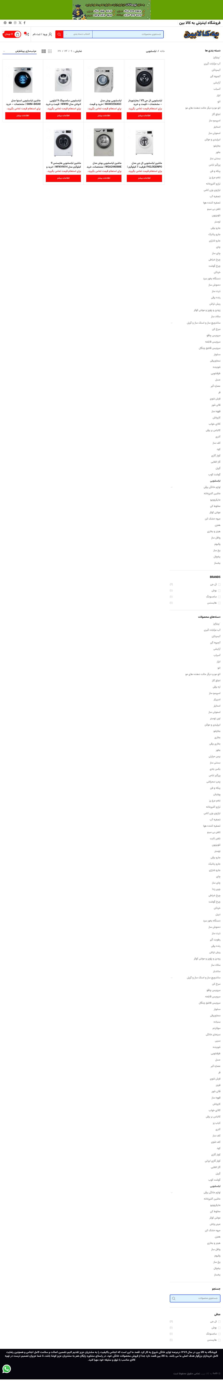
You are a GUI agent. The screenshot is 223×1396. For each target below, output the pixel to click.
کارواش (216, 418)
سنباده (217, 1022)
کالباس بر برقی (213, 431)
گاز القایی (215, 462)
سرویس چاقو (213, 336)
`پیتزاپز (216, 58)
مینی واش (215, 1224)
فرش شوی (215, 399)
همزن (217, 525)
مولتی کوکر (215, 513)
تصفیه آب (215, 197)
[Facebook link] (24, 23)
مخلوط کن (215, 506)
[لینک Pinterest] (5, 23)
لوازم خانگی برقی (212, 487)
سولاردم (216, 1028)
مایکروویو (215, 500)
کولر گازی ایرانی (212, 1161)
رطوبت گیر (215, 940)
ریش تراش (214, 304)
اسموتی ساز (214, 133)
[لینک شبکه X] (20, 23)
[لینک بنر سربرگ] (111, 10)
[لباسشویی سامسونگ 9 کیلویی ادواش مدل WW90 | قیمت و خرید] (63, 79)
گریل (218, 468)
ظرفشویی (215, 374)
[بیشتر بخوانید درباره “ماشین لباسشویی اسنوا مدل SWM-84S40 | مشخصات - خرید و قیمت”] (23, 115)
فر (219, 393)
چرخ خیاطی (214, 260)
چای (218, 247)
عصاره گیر (215, 386)
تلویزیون (216, 216)
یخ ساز (216, 551)
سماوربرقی (215, 361)
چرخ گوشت (214, 266)
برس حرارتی (214, 757)
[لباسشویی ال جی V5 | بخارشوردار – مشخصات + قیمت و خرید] (144, 79)
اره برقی (216, 687)
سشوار (217, 355)
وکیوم (217, 544)
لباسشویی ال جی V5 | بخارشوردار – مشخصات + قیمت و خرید (145, 102)
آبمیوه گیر (215, 77)
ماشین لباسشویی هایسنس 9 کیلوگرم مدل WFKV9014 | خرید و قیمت (64, 166)
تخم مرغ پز (214, 178)
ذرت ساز (216, 291)
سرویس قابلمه (212, 342)
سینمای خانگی (213, 1035)
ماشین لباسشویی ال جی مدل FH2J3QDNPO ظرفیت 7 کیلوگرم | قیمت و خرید (144, 166)
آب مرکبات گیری (212, 64)
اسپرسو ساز (214, 121)
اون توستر (215, 719)
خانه (162, 51)
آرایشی (216, 83)
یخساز (217, 563)
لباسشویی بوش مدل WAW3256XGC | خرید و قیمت (105, 102)
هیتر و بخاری (213, 532)
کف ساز (216, 443)
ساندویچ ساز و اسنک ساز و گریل (203, 323)
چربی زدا (216, 889)
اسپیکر (217, 700)
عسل (217, 380)
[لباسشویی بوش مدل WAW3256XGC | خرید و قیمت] (103, 79)
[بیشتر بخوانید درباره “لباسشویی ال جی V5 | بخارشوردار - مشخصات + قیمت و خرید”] (144, 115)
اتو (219, 102)
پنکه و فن (215, 171)
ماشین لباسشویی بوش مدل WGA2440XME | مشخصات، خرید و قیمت (106, 166)
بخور (218, 152)
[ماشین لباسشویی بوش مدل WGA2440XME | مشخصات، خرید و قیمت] (103, 142)
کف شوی (215, 1142)
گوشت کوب (214, 475)
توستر (217, 222)
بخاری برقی (214, 744)
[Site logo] (201, 35)
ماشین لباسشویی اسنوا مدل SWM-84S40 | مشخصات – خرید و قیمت (26, 104)
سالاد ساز (215, 317)
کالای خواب (214, 424)
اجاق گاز (216, 115)
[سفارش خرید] (20, 51)
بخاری (217, 738)
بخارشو (216, 146)
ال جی (213, 584)
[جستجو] (109, 34)
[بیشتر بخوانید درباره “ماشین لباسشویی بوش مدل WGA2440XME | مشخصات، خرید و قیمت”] (103, 178)
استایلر (217, 127)
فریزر (218, 1085)
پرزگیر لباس (214, 165)
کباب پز (216, 1123)
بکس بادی (215, 769)
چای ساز (216, 254)
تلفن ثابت (215, 839)
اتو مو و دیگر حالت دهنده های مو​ (202, 108)
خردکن (217, 273)
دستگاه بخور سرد (211, 279)
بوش (214, 591)
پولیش (216, 795)
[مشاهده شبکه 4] (44, 51)
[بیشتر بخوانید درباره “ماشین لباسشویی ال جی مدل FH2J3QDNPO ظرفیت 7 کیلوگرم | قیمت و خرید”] (144, 178)
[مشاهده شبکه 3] (49, 51)
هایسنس (212, 603)
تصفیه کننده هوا (211, 203)
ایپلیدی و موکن (212, 140)
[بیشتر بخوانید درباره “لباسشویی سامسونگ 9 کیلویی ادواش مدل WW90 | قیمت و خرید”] (63, 115)
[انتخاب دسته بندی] (78, 34)
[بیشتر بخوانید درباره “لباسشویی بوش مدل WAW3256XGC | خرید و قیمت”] (103, 115)
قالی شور (216, 405)
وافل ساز (215, 538)
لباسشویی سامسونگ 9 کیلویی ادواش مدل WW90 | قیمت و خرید (65, 104)
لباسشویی (215, 481)
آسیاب (217, 89)
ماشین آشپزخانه (212, 494)
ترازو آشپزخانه (213, 184)
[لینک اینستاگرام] (15, 23)
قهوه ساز (216, 412)
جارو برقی (215, 228)
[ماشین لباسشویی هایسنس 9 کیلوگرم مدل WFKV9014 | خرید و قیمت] (63, 142)
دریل (218, 915)
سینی (217, 1041)
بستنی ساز (215, 159)
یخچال (217, 557)
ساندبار (216, 972)
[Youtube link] (10, 23)
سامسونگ (211, 597)
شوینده (216, 367)
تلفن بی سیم (213, 209)
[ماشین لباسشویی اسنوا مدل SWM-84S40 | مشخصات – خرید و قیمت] (23, 79)
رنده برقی (215, 298)
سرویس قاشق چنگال (209, 348)
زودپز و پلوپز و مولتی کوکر (207, 310)
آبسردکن (216, 70)
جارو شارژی (214, 241)
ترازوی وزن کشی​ (212, 190)
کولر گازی (215, 456)
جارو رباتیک (214, 235)
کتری (218, 437)
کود (218, 449)
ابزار (218, 96)
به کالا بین (207, 1374)
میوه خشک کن (212, 519)
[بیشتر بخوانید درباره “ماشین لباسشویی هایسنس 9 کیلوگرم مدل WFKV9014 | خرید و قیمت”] (63, 178)
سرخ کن (216, 329)
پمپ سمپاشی (213, 782)
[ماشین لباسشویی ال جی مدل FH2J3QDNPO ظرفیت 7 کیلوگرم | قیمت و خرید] (144, 142)
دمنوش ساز (214, 285)
